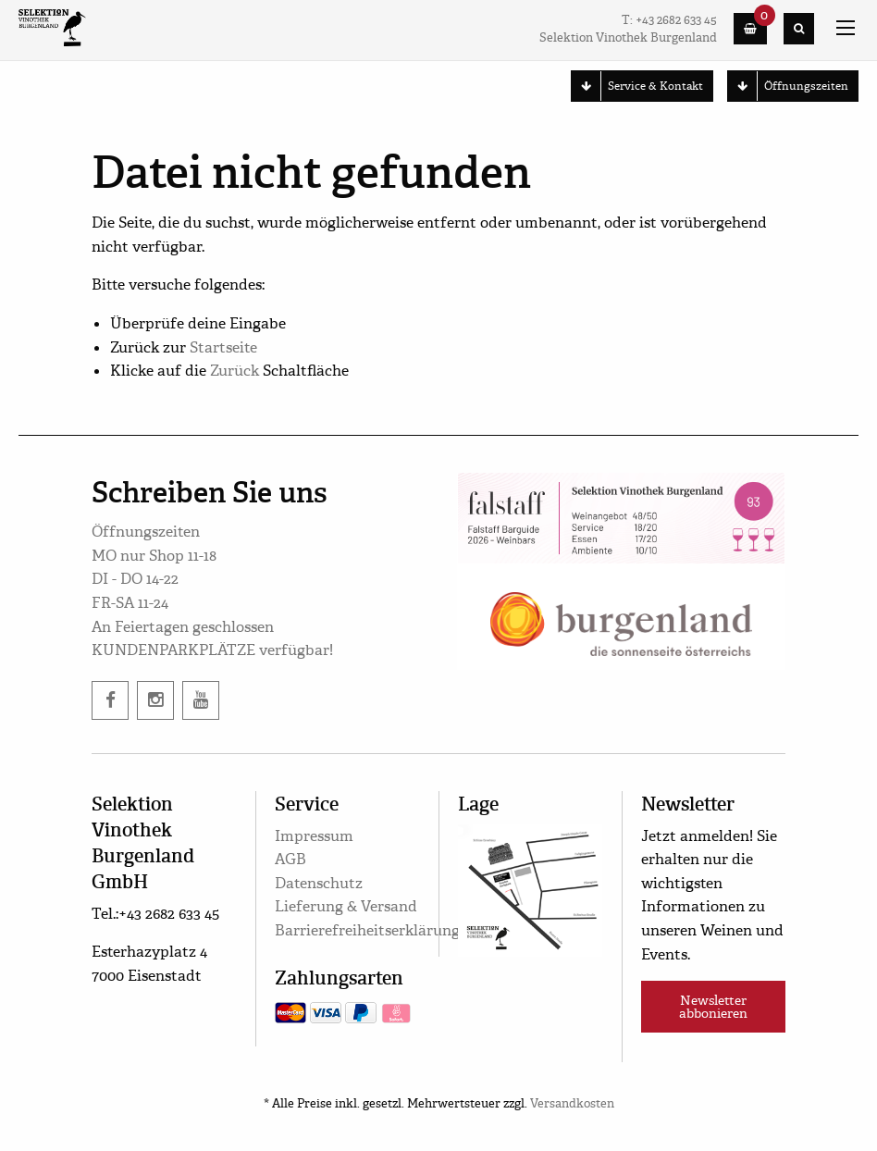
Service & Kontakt (637, 86)
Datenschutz (319, 883)
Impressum (314, 836)
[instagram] (155, 700)
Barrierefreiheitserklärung (367, 930)
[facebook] (110, 700)
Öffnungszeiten (788, 86)
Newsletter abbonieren (713, 1006)
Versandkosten (572, 1103)
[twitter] (200, 700)
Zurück (234, 370)
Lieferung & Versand (346, 906)
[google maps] (530, 887)
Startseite (223, 347)
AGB (290, 859)
